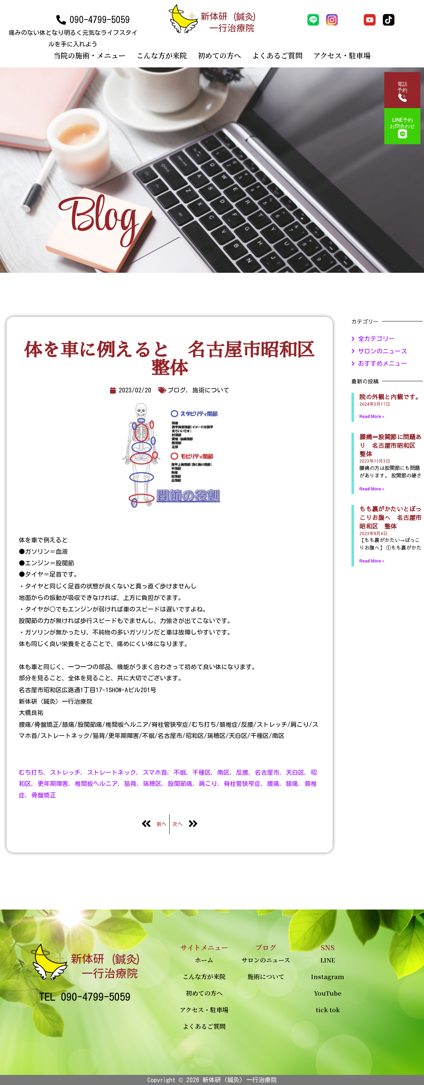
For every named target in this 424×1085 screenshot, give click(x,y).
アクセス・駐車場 (342, 55)
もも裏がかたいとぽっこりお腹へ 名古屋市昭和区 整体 (390, 517)
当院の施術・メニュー (89, 55)
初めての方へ (219, 55)
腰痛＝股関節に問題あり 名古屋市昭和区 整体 (390, 445)
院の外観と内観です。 (390, 396)
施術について (266, 976)
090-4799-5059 (100, 19)
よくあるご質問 (277, 55)
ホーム (204, 959)
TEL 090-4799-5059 (85, 996)
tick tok (328, 1009)
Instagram (327, 976)
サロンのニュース (265, 959)
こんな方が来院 (161, 55)
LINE (327, 959)
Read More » (371, 416)
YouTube (327, 992)
